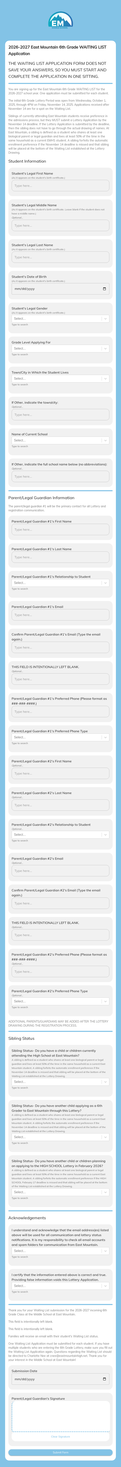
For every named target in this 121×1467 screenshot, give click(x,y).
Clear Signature (60, 1436)
